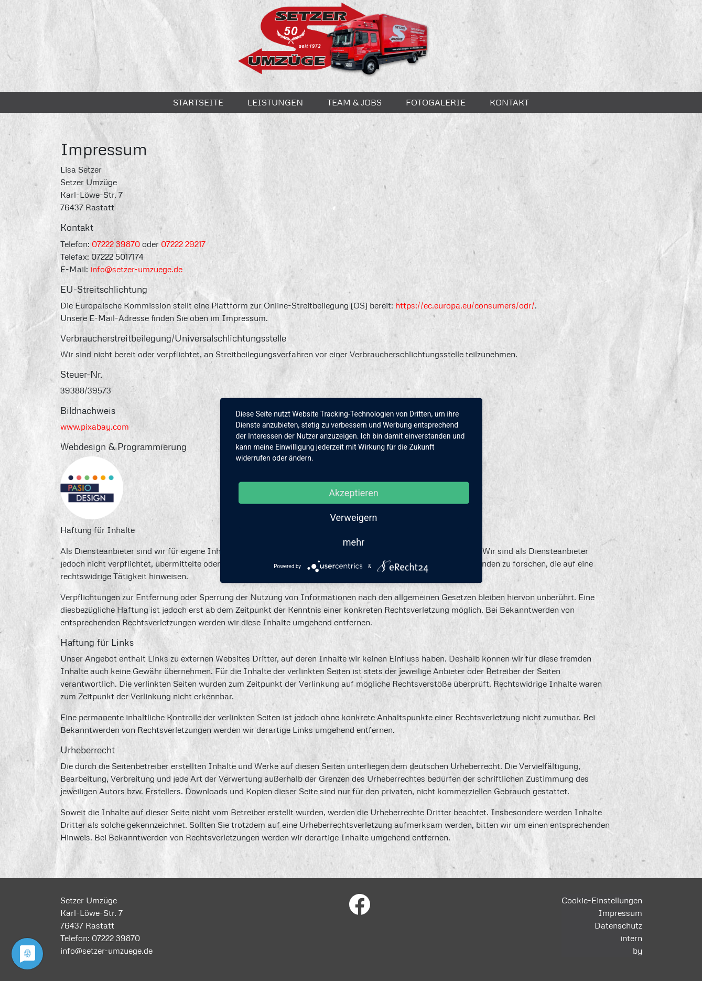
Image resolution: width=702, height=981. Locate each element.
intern (631, 938)
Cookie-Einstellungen (601, 900)
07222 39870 (116, 244)
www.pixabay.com (94, 426)
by (637, 950)
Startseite (198, 102)
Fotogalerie (436, 102)
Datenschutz (618, 925)
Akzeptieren (354, 492)
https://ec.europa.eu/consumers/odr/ (465, 305)
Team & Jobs (354, 102)
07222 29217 (183, 244)
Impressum (620, 913)
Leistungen (275, 102)
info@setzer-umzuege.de (136, 269)
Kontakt (509, 102)
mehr (353, 542)
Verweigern (353, 517)
